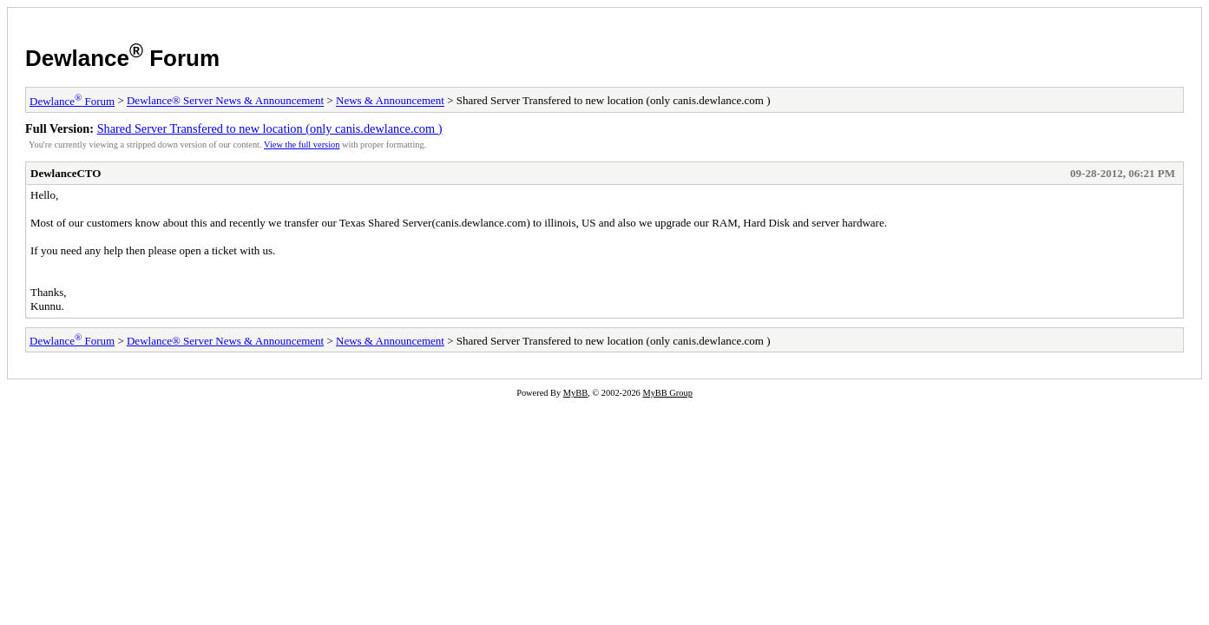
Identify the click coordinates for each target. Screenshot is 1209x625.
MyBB (575, 393)
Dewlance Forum (122, 58)
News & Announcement (390, 101)
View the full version (301, 144)
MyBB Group (667, 393)
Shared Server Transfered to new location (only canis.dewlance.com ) (270, 128)
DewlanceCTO (65, 173)
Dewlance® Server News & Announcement (225, 101)
